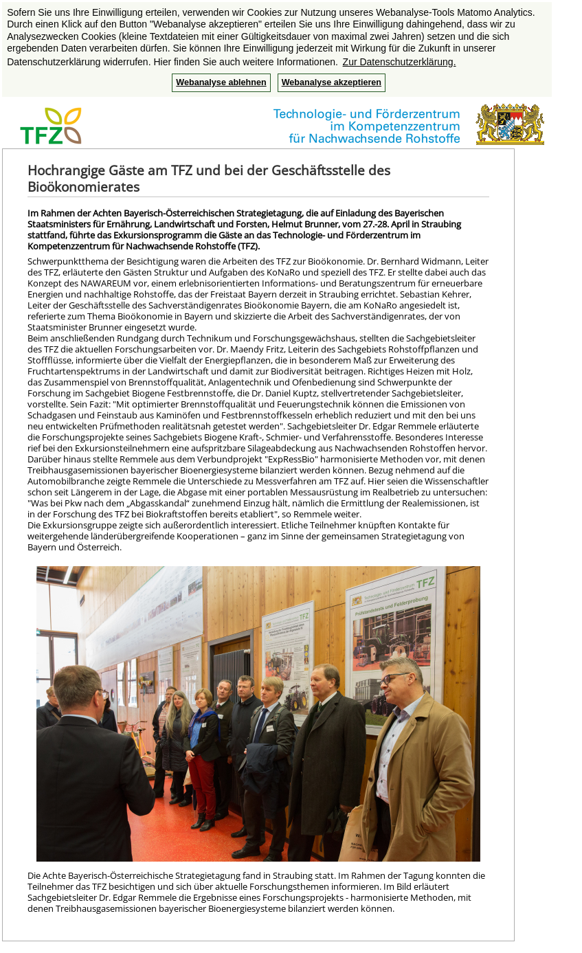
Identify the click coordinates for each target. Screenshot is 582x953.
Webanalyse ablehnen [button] (221, 82)
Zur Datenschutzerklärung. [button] (399, 61)
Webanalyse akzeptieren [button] (331, 82)
